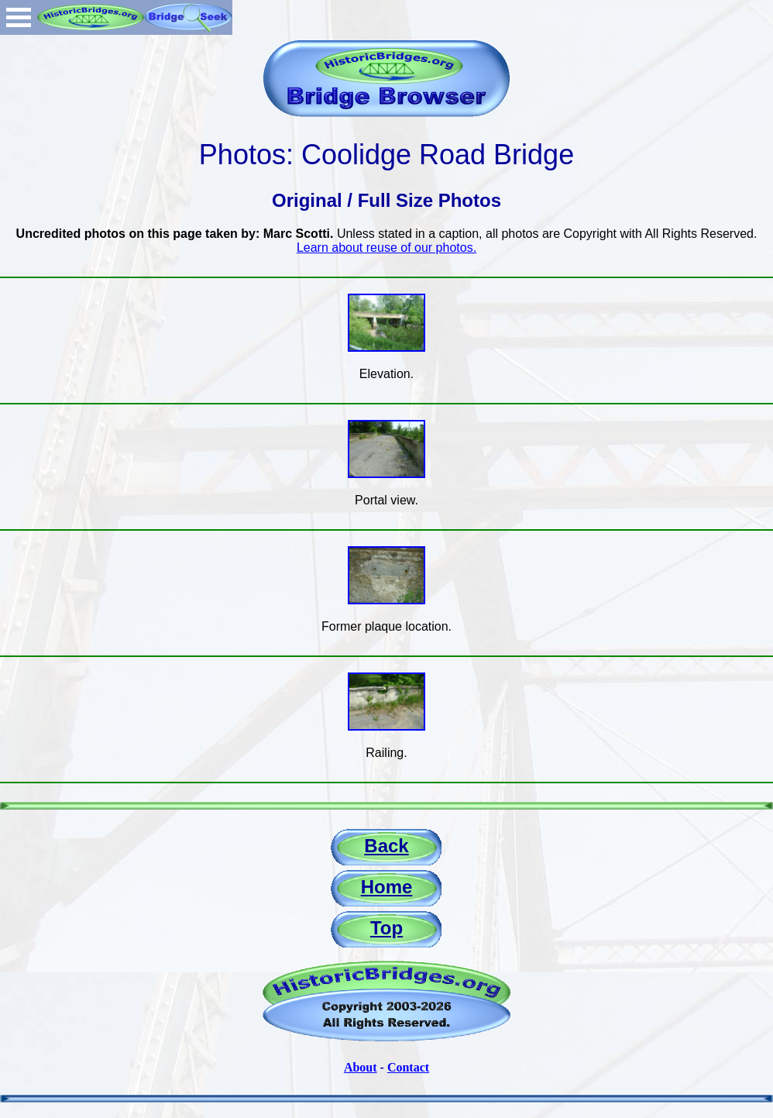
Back (386, 845)
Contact (408, 1067)
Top (386, 927)
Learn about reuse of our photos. (386, 247)
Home (387, 886)
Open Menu (18, 17)
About (360, 1067)
